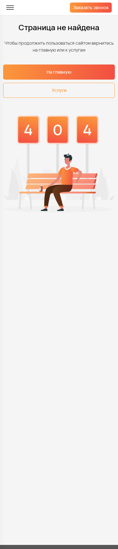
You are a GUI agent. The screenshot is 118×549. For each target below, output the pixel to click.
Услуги (59, 90)
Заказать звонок (91, 7)
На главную (59, 72)
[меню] (10, 7)
